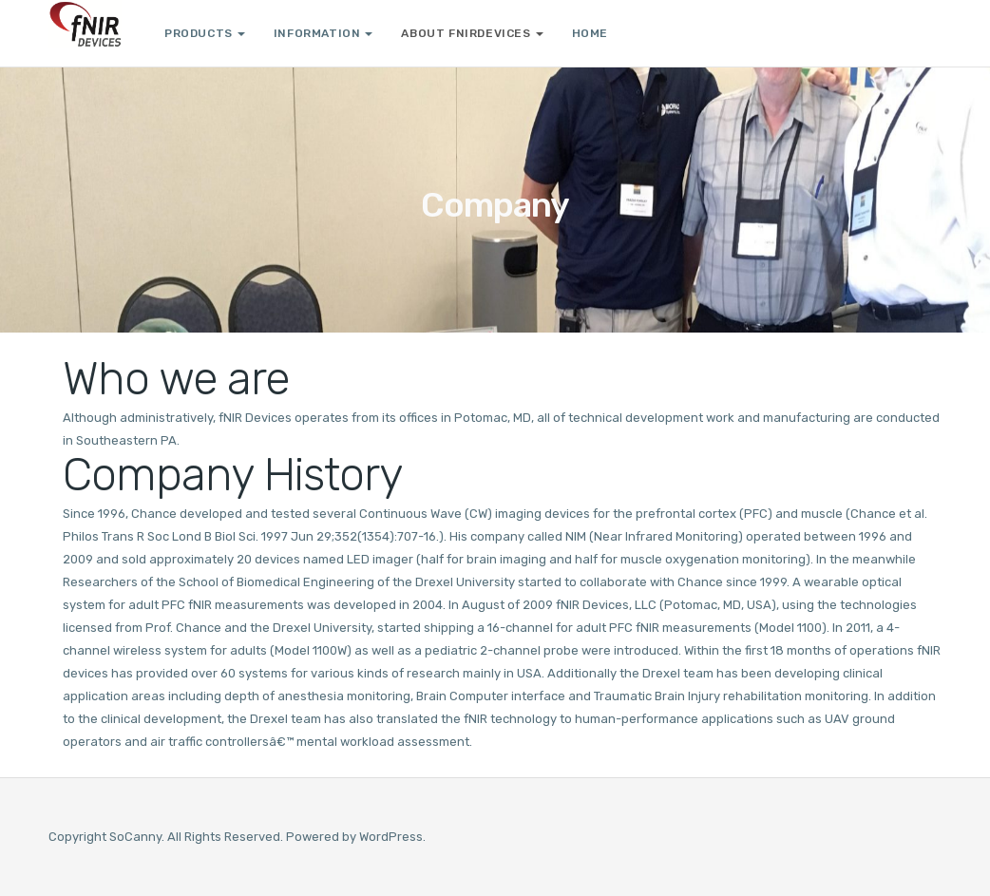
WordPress (391, 836)
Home (590, 33)
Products (204, 33)
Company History (232, 475)
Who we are (176, 379)
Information (323, 33)
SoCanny (135, 836)
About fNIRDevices (472, 33)
